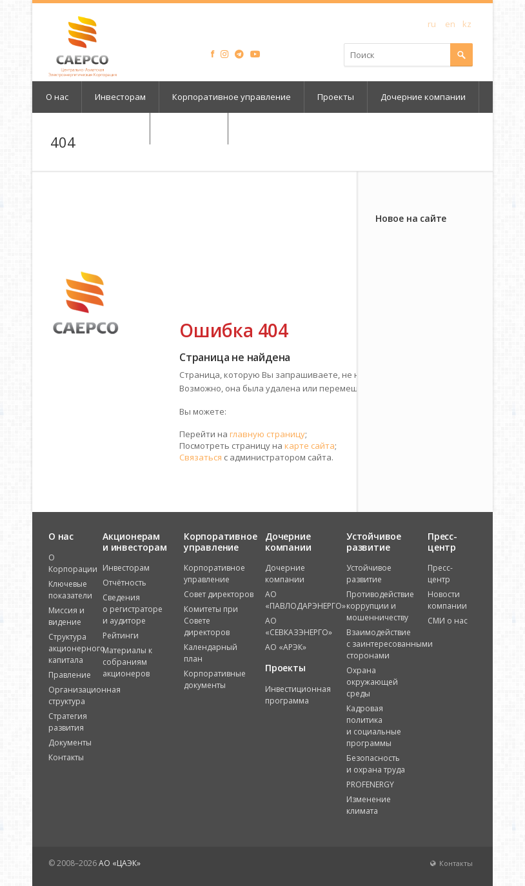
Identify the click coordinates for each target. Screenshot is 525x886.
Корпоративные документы (215, 679)
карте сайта (309, 445)
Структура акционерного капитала (76, 648)
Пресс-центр (440, 573)
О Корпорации (72, 563)
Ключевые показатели (70, 589)
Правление (69, 674)
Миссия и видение (66, 616)
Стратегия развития (67, 722)
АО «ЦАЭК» (120, 863)
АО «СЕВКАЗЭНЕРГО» (298, 626)
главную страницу (267, 434)
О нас (57, 97)
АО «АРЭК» (285, 647)
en (450, 23)
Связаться (200, 457)
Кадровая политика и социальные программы (373, 726)
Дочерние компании (423, 97)
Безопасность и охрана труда (375, 764)
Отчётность (124, 582)
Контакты (66, 757)
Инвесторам (120, 97)
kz (466, 23)
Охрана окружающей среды (372, 682)
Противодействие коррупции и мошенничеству (380, 606)
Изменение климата (368, 805)
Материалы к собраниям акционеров (127, 662)
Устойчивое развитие (368, 573)
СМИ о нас (448, 620)
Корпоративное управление (231, 97)
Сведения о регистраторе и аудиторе (133, 609)
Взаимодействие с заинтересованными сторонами (389, 644)
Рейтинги (121, 635)
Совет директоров (218, 594)
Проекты (335, 97)
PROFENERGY (370, 784)
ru (432, 23)
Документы (70, 742)
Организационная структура (84, 695)
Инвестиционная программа (298, 695)
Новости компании (447, 600)
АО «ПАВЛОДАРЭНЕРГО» (305, 600)
